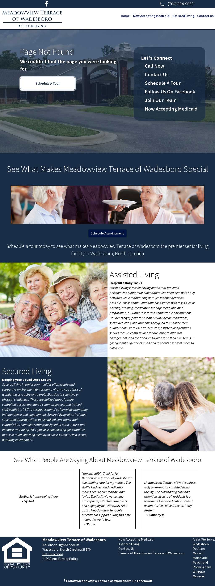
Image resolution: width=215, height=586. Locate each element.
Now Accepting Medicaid (150, 16)
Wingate (199, 571)
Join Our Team (161, 100)
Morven (198, 553)
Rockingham (202, 567)
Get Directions (52, 554)
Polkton (199, 548)
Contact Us (205, 16)
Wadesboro (201, 544)
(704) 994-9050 (176, 4)
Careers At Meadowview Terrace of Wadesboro (151, 553)
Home (124, 16)
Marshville (200, 558)
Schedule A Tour (48, 83)
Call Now (154, 66)
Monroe (198, 576)
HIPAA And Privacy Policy (60, 558)
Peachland (200, 562)
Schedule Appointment (107, 233)
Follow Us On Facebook (170, 91)
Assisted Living (183, 16)
